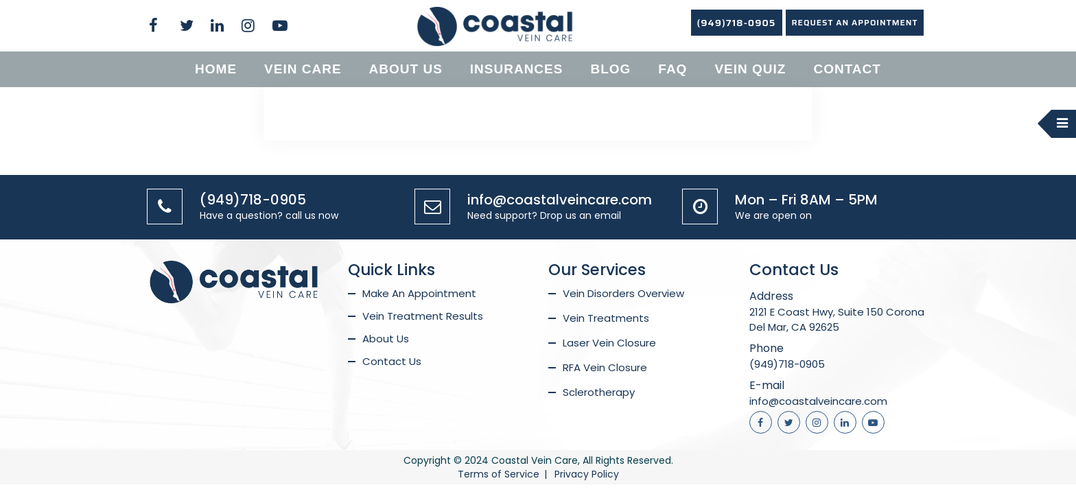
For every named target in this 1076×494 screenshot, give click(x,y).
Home (216, 69)
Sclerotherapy (599, 392)
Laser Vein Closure (609, 343)
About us (406, 69)
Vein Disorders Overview (623, 293)
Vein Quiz (750, 69)
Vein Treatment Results (422, 316)
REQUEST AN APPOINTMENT (855, 22)
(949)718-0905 (736, 22)
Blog (610, 69)
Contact (846, 69)
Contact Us (391, 361)
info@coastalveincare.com (559, 199)
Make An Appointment (419, 293)
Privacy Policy (586, 474)
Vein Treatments (606, 318)
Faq (672, 69)
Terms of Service (498, 474)
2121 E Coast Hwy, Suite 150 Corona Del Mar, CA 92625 (836, 319)
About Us (385, 338)
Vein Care (302, 69)
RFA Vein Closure (605, 367)
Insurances (516, 69)
